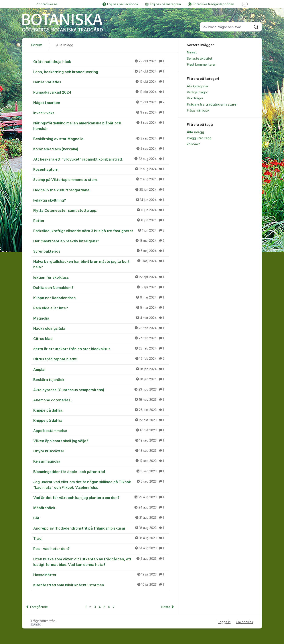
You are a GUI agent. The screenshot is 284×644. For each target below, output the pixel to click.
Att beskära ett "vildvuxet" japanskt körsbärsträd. (101, 159)
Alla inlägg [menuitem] (195, 132)
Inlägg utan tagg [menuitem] (199, 138)
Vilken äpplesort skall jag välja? (101, 440)
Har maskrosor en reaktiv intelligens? (101, 240)
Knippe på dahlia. (101, 410)
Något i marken (101, 102)
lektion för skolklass (101, 277)
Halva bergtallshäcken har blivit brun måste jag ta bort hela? (101, 264)
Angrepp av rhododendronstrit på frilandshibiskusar (101, 528)
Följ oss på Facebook (120, 4)
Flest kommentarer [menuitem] (201, 65)
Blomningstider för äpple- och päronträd (101, 471)
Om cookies (244, 622)
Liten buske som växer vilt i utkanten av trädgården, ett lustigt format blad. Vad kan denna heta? (101, 561)
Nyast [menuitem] (192, 52)
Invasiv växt (101, 112)
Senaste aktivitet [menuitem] (199, 59)
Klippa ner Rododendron (101, 297)
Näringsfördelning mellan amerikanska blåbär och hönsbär (101, 125)
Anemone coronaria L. (101, 399)
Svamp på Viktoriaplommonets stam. (101, 179)
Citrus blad (101, 338)
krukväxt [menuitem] (193, 144)
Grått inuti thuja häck (101, 61)
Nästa (165, 607)
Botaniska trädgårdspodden (211, 4)
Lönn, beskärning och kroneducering (101, 71)
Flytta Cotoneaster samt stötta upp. (101, 210)
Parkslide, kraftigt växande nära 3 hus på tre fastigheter (101, 230)
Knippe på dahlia (101, 420)
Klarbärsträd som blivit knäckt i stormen (101, 584)
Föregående (39, 607)
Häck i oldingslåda (101, 328)
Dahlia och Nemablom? (101, 287)
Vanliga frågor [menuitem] (197, 92)
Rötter (101, 220)
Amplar (101, 369)
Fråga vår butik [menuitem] (198, 110)
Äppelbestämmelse (101, 430)
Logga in (224, 622)
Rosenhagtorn (101, 169)
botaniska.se (46, 4)
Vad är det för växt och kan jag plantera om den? (101, 497)
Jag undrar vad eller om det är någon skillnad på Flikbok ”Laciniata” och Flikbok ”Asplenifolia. (101, 484)
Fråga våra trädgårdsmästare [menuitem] (211, 104)
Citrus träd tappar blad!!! (101, 358)
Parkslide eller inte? (101, 307)
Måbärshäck (101, 507)
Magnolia (101, 318)
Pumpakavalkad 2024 (101, 92)
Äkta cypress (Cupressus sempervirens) (101, 389)
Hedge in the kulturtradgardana (101, 189)
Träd (101, 538)
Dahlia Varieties (101, 81)
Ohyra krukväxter (101, 450)
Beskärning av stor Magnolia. (101, 138)
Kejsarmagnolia (101, 461)
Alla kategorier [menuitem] (197, 86)
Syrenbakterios (101, 251)
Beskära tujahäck (101, 379)
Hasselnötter (101, 574)
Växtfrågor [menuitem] (195, 98)
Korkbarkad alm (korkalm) (101, 148)
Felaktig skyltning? (101, 200)
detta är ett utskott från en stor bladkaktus (101, 348)
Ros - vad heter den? (101, 548)
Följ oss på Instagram (163, 4)
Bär (101, 517)
